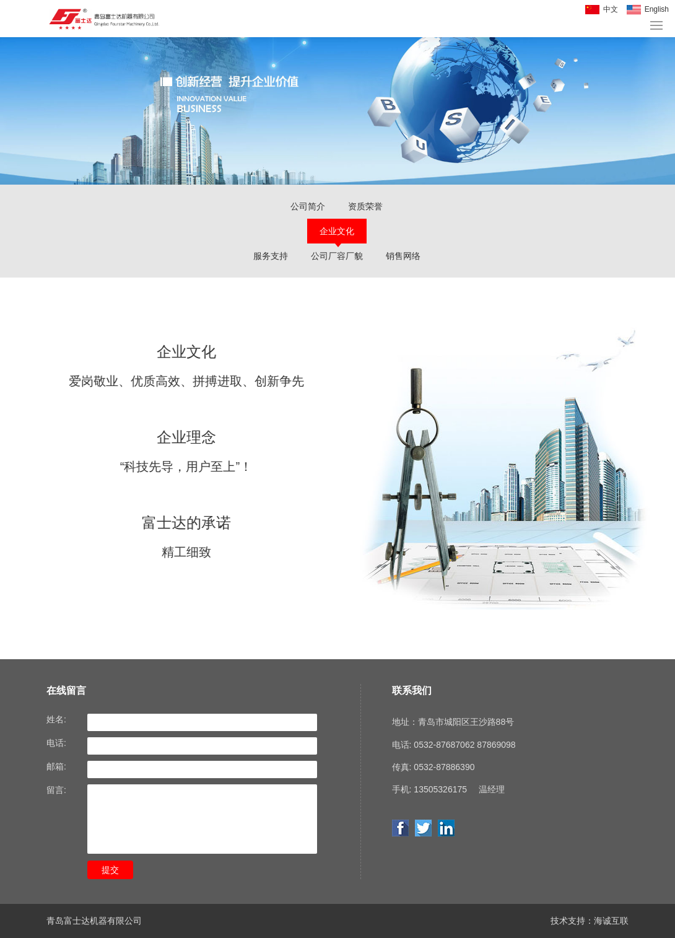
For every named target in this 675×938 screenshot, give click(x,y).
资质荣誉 (365, 206)
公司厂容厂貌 (337, 256)
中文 (610, 9)
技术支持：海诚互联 (590, 921)
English (657, 9)
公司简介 (307, 206)
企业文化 (337, 231)
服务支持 (270, 256)
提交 (110, 870)
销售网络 (403, 256)
